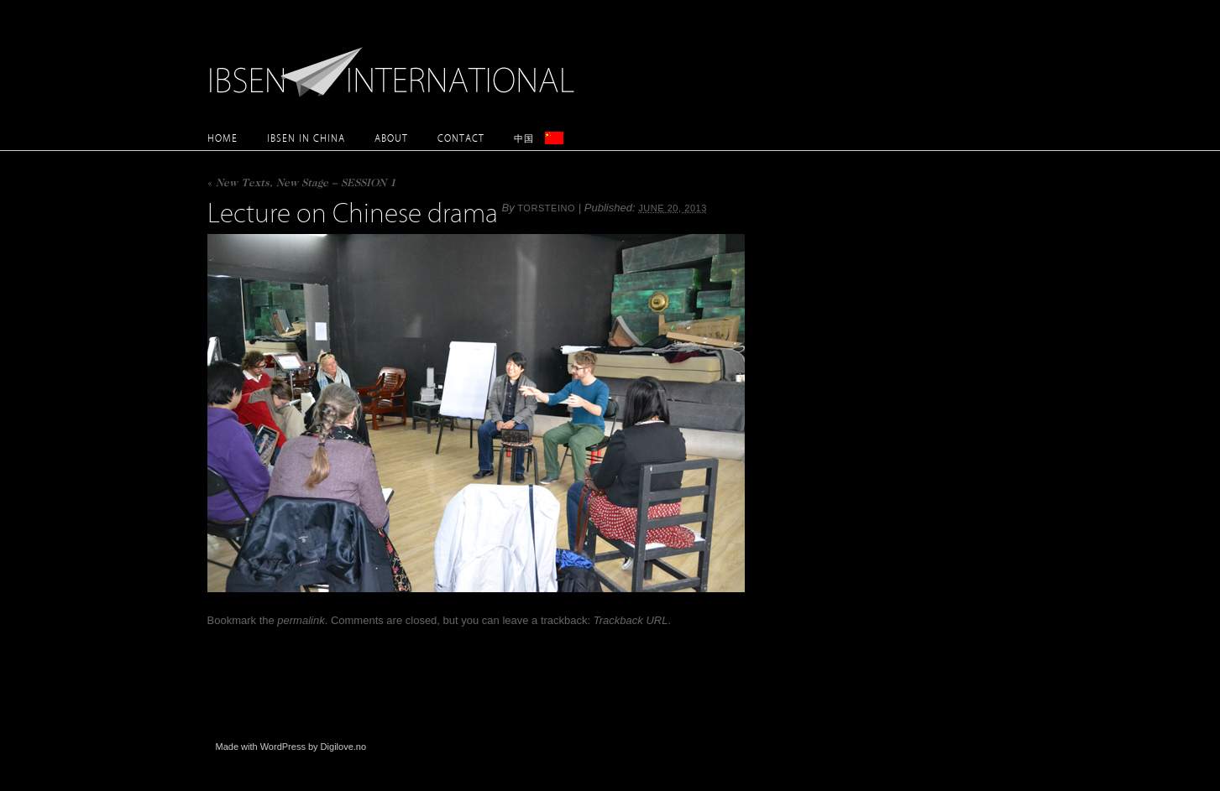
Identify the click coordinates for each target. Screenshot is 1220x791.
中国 (524, 138)
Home (222, 138)
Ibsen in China (306, 138)
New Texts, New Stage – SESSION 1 (301, 184)
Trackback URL (631, 620)
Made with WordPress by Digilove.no (291, 747)
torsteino (546, 208)
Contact (460, 138)
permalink (300, 620)
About (391, 138)
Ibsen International (396, 63)
